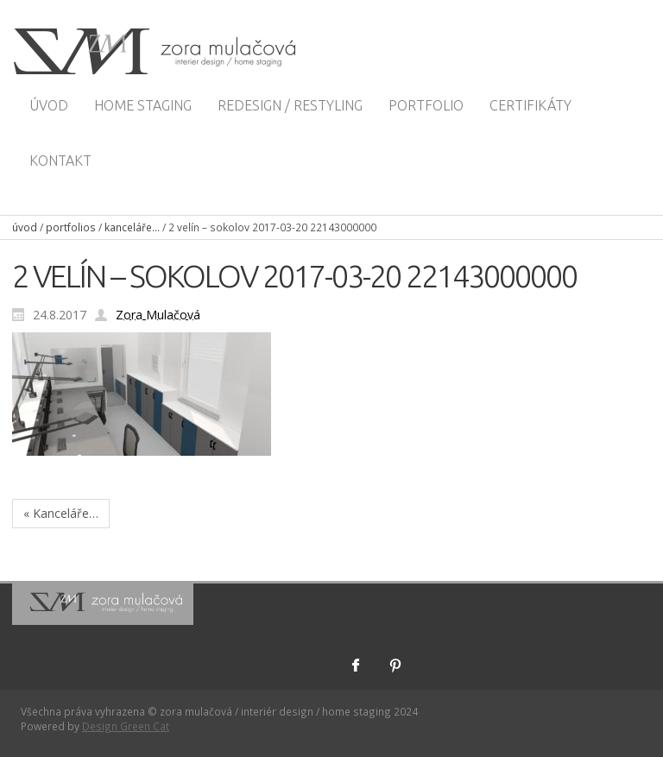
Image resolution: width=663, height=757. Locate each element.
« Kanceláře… (60, 513)
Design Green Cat (125, 726)
